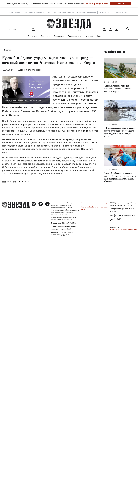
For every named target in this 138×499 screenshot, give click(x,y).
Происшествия (74, 35)
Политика (32, 35)
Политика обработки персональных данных (94, 209)
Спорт (99, 35)
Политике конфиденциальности (95, 4)
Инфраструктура (105, 12)
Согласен (120, 4)
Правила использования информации (94, 203)
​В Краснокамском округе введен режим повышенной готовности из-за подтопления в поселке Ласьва (120, 133)
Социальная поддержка (86, 12)
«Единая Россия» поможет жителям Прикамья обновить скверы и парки (118, 88)
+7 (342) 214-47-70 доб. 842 (122, 218)
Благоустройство (122, 12)
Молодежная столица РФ (34, 12)
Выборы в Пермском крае (64, 12)
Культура (89, 35)
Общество (45, 35)
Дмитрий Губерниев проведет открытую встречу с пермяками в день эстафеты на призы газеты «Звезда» (119, 178)
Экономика (59, 35)
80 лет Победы (14, 12)
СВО (48, 12)
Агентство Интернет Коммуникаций (123, 230)
